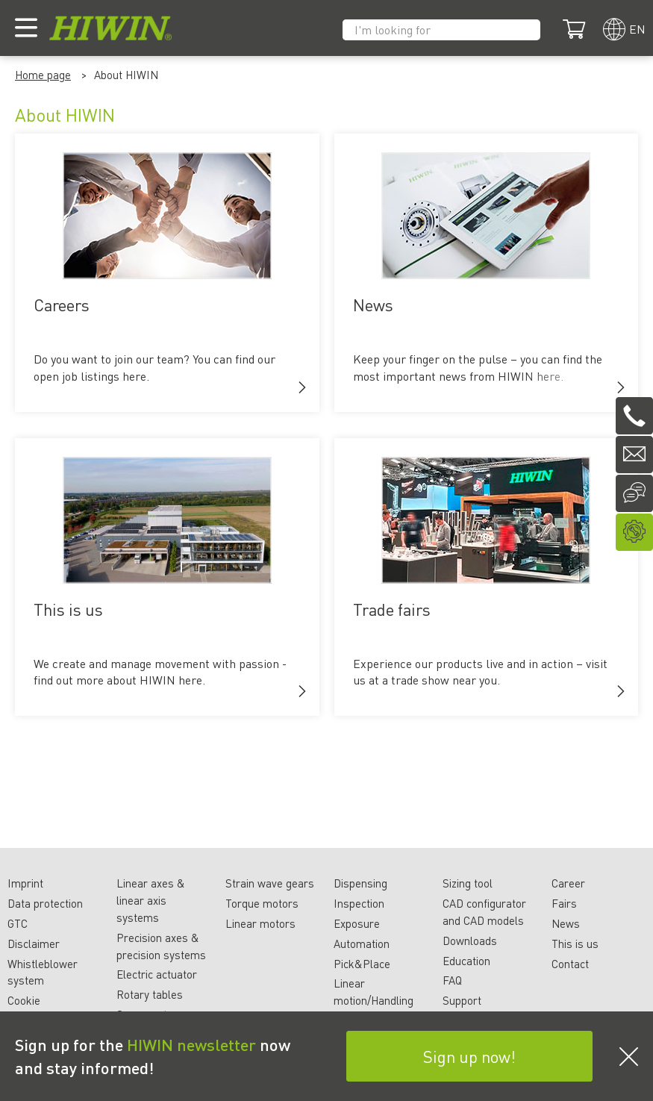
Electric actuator (156, 974)
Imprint (25, 883)
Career (568, 883)
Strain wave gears (269, 883)
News (566, 923)
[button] (302, 387)
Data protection (45, 903)
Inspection (359, 903)
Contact (570, 963)
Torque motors (262, 903)
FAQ (452, 980)
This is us (575, 943)
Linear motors (260, 923)
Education (466, 960)
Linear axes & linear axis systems (150, 900)
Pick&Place (362, 963)
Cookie (23, 1000)
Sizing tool (468, 883)
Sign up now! (469, 1056)
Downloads (470, 940)
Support (462, 1000)
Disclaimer (33, 943)
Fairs (564, 903)
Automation (362, 943)
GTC (17, 923)
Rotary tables (149, 994)
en (637, 29)
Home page (43, 74)
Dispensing (360, 883)
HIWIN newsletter (191, 1044)
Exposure (357, 923)
